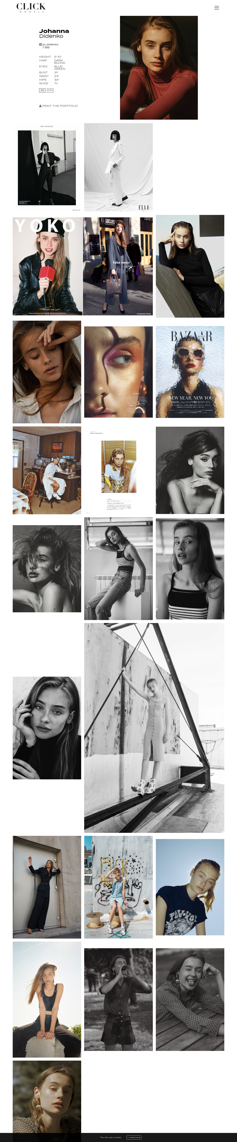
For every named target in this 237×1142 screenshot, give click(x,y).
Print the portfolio (58, 106)
